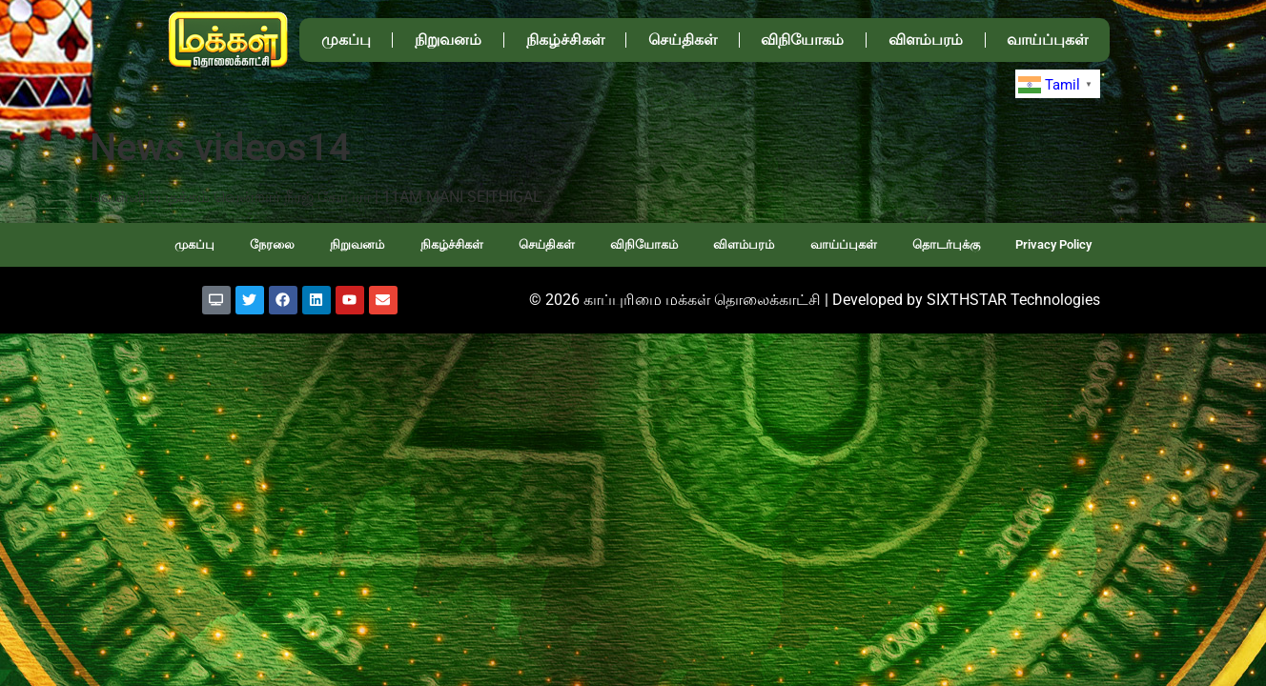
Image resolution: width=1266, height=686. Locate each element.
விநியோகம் (802, 39)
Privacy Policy (1053, 244)
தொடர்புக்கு (946, 244)
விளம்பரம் (925, 39)
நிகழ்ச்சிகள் (565, 39)
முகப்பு (346, 39)
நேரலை (272, 244)
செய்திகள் (682, 39)
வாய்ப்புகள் (1047, 39)
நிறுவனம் (448, 39)
